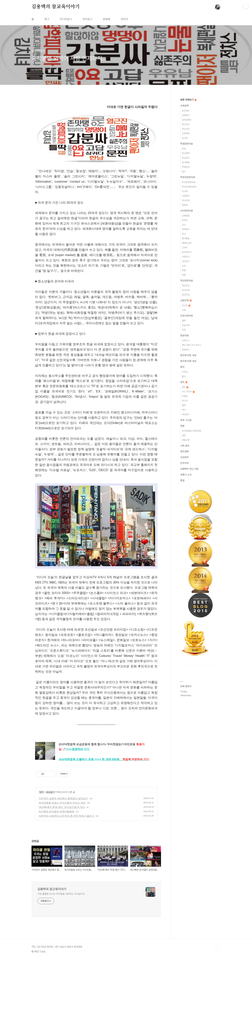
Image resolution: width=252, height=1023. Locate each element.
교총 (184, 310)
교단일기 (186, 261)
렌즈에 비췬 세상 (188, 361)
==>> (77, 812)
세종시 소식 (185, 474)
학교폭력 (186, 153)
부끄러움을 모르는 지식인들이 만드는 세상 (62, 865)
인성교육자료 (186, 315)
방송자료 (184, 335)
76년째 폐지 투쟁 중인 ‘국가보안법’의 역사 (62, 870)
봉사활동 (186, 238)
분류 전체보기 (188, 99)
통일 (182, 480)
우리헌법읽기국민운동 (191, 431)
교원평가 (186, 115)
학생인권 (186, 167)
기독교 (185, 372)
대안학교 (186, 294)
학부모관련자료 (187, 177)
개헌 (184, 435)
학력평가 (186, 229)
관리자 (124, 19)
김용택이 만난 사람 (189, 468)
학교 (184, 234)
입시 (184, 171)
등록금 (185, 205)
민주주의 (184, 463)
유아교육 (186, 290)
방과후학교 (186, 252)
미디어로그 (66, 19)
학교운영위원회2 (189, 186)
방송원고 (186, 349)
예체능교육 (186, 243)
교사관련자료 (186, 210)
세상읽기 (50, 855)
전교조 (186, 305)
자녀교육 (186, 200)
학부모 (185, 220)
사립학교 (186, 256)
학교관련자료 (186, 280)
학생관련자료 (186, 143)
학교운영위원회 (188, 182)
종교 (182, 366)
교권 (184, 265)
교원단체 (185, 300)
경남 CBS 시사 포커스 (191, 345)
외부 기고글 (185, 420)
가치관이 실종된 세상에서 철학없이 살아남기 (63, 861)
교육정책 (184, 105)
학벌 (184, 270)
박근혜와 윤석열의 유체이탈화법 (56, 874)
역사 (184, 410)
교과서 (185, 247)
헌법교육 (186, 440)
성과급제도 (186, 119)
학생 (184, 148)
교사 (184, 224)
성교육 (185, 138)
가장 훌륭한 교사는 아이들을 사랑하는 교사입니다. (61, 957)
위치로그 (87, 19)
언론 (184, 275)
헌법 (182, 425)
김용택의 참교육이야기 (55, 6)
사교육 (185, 191)
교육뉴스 (186, 340)
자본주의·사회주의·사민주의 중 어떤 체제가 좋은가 (66, 879)
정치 (41, 855)
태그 (46, 19)
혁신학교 (186, 124)
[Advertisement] (96, 134)
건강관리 (184, 457)
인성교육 (186, 325)
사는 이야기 (188, 391)
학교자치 (186, 129)
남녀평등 (186, 162)
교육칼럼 (186, 215)
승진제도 (186, 110)
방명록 (106, 19)
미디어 (185, 400)
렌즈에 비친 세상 (188, 355)
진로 (184, 329)
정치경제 (184, 451)
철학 (184, 320)
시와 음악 (184, 445)
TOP (217, 1011)
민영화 (185, 396)
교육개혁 (186, 133)
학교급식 (186, 158)
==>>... (121, 822)
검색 (209, 7)
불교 (184, 376)
